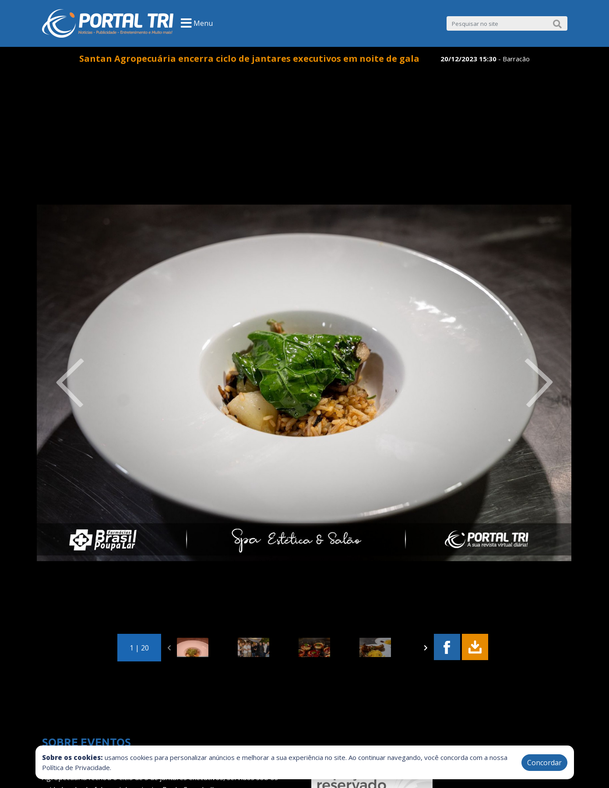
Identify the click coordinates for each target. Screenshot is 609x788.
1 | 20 (139, 648)
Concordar (544, 762)
